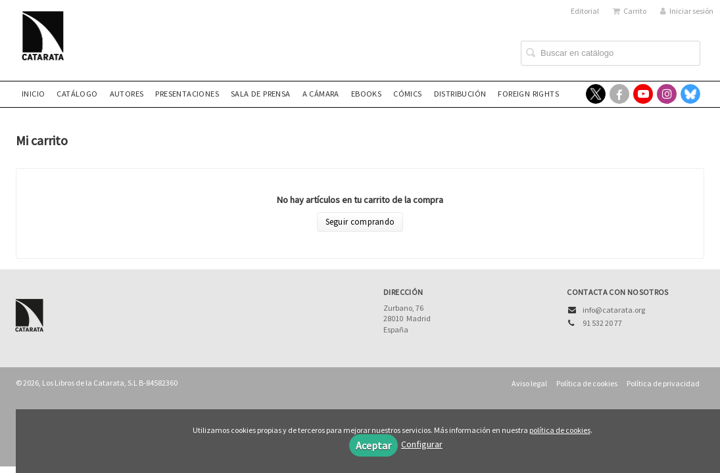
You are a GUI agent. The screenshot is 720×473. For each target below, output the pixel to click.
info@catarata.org (614, 310)
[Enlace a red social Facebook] (619, 94)
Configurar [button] (422, 444)
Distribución (460, 94)
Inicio (33, 94)
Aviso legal (529, 383)
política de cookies (559, 430)
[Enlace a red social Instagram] (667, 94)
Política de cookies (586, 383)
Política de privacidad (663, 383)
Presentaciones (187, 94)
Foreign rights (528, 94)
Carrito (629, 11)
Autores (127, 94)
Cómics (407, 94)
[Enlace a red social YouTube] (643, 94)
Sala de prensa (261, 94)
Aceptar (373, 445)
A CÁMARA (320, 94)
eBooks (366, 94)
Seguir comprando (360, 221)
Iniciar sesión (686, 11)
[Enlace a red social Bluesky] (690, 94)
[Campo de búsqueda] (610, 53)
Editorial (585, 11)
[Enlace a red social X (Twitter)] (596, 94)
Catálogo (77, 94)
